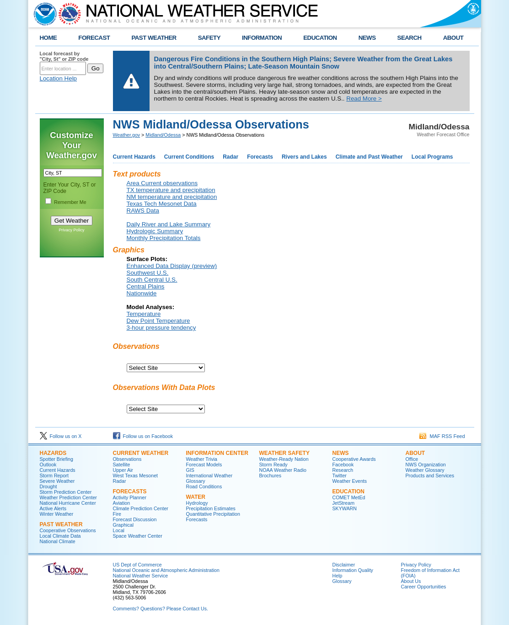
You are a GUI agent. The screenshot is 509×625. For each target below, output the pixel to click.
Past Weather (61, 524)
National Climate (57, 541)
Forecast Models (204, 464)
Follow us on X (61, 436)
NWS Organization (426, 464)
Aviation (121, 503)
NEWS (367, 37)
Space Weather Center (137, 536)
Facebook (343, 464)
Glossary (195, 481)
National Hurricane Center (68, 503)
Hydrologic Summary (155, 231)
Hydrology (197, 503)
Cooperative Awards (354, 459)
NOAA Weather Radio (282, 470)
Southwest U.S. (148, 272)
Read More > (363, 98)
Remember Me (70, 202)
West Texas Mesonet (135, 475)
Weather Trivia (202, 459)
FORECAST (94, 37)
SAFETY (209, 37)
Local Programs (432, 157)
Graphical (123, 525)
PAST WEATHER (153, 37)
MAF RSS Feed (442, 436)
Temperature (144, 313)
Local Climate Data (60, 536)
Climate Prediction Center (140, 508)
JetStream (343, 503)
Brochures (270, 475)
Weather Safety (284, 453)
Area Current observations (162, 183)
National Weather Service (140, 575)
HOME (48, 37)
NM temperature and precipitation (172, 196)
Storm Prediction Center (66, 492)
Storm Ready (273, 464)
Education (348, 491)
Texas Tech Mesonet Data (162, 203)
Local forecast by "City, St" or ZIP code (64, 56)
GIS (190, 470)
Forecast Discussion (135, 519)
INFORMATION (262, 37)
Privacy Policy (71, 230)
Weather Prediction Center (68, 497)
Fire (117, 514)
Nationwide (142, 293)
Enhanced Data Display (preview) (172, 265)
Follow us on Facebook (143, 436)
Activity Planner (129, 497)
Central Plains (146, 286)
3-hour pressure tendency (161, 327)
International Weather (209, 475)
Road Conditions (204, 486)
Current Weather (141, 453)
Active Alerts (53, 508)
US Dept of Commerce (137, 564)
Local (118, 530)
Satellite (121, 464)
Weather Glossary (425, 470)
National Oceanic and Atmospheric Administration (166, 570)
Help (337, 575)
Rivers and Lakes (304, 157)
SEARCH (409, 37)
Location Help (58, 78)
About (415, 453)
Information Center (217, 453)
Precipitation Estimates (211, 508)
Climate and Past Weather (369, 157)
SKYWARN (344, 508)
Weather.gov (126, 135)
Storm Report (54, 475)
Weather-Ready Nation (284, 459)
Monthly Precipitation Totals (164, 238)
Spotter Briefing (56, 459)
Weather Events (349, 481)
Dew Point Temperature (158, 320)
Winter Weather (57, 514)
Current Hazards (134, 157)
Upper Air (123, 470)
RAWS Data (143, 210)
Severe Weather (57, 481)
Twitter (339, 475)
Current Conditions (189, 157)
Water (195, 497)
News (340, 453)
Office (412, 459)
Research (343, 470)
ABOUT (453, 37)
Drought (48, 486)
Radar (230, 157)
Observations (127, 459)
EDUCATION (320, 37)
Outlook (48, 464)
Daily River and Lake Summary (169, 224)
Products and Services (430, 475)
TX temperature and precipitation (171, 190)
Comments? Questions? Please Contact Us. (160, 608)
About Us (411, 581)
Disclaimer (343, 564)
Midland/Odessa (163, 135)
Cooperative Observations (68, 530)
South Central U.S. (152, 279)
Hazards (53, 453)
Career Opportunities (423, 586)
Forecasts (260, 157)
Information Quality (352, 570)
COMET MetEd (348, 497)
